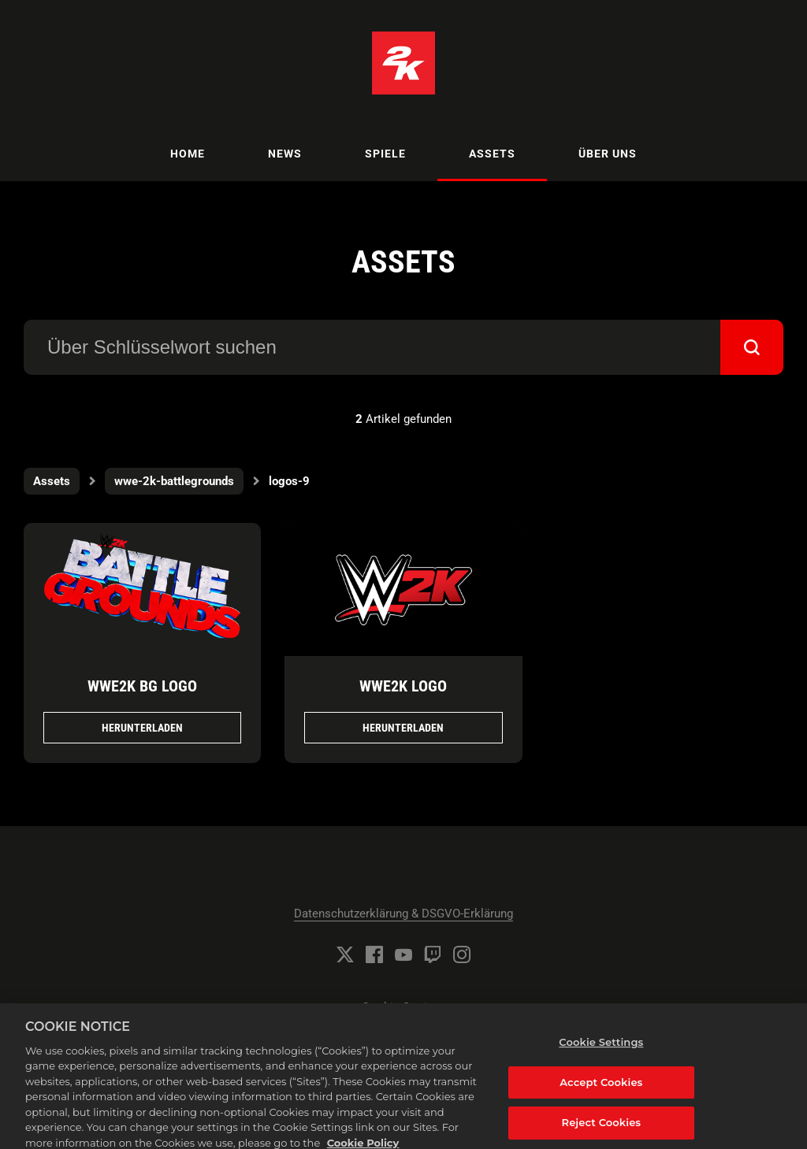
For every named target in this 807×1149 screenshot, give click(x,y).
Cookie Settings (404, 1007)
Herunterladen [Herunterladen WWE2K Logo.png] (403, 727)
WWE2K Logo (403, 685)
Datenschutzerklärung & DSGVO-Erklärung (403, 913)
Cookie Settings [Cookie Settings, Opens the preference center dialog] (601, 1051)
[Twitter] (345, 954)
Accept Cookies (601, 1090)
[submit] (751, 347)
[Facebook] (374, 954)
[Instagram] (461, 954)
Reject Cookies (602, 1131)
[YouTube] (403, 954)
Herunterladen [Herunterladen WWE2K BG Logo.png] (142, 727)
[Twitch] (432, 954)
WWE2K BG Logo (142, 685)
